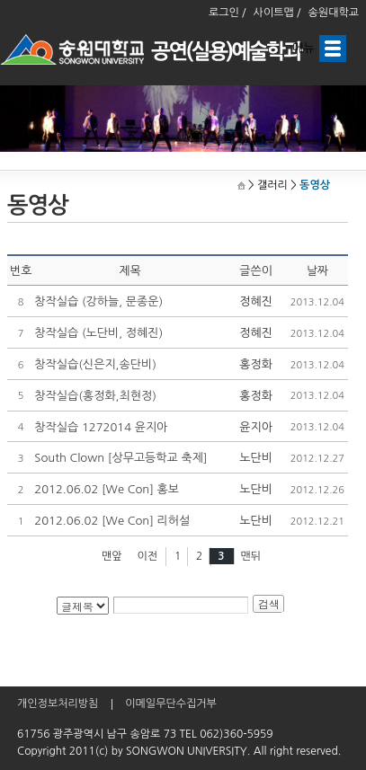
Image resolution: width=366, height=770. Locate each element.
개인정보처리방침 (57, 703)
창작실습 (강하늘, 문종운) (98, 301)
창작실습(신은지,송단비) (95, 364)
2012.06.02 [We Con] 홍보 (106, 489)
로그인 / (227, 12)
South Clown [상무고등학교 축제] (120, 458)
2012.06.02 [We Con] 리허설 (112, 521)
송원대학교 (333, 12)
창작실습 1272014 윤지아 (100, 427)
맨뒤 (251, 556)
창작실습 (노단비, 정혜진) (98, 333)
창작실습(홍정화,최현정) (95, 396)
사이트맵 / (277, 12)
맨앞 (112, 556)
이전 (147, 556)
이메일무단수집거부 (171, 703)
